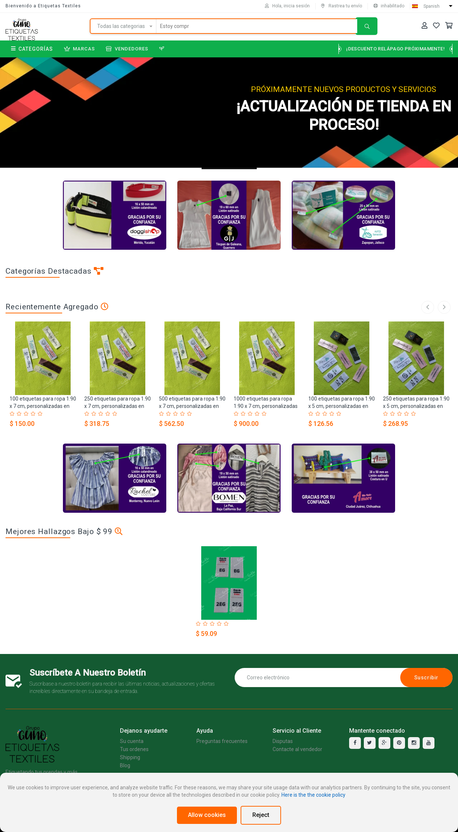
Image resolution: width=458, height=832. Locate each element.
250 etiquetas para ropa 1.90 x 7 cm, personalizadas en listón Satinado (117, 406)
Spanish (431, 6)
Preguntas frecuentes (222, 741)
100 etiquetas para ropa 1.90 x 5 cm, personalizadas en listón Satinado (341, 406)
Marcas (79, 48)
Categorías (32, 49)
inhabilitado (388, 5)
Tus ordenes (134, 749)
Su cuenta (131, 741)
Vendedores (127, 48)
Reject (260, 814)
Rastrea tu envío (341, 5)
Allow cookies (207, 814)
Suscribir (426, 677)
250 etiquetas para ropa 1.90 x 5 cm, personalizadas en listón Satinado (416, 406)
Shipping (130, 757)
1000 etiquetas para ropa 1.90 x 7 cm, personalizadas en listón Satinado (266, 406)
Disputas (283, 741)
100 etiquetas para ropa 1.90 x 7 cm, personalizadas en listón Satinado (43, 406)
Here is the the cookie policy (313, 795)
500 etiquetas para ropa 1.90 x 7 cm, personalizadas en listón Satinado (192, 406)
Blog (125, 765)
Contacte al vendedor (297, 749)
